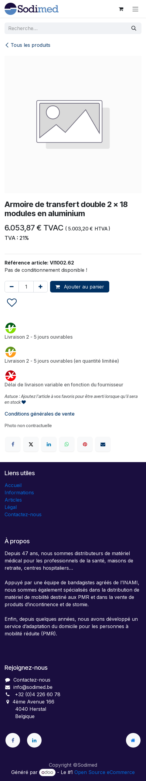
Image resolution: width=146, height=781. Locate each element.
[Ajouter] (40, 286)
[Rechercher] (133, 28)
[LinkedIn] (49, 444)
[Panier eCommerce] (121, 9)
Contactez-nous (23, 514)
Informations (19, 492)
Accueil (13, 485)
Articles (13, 500)
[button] (12, 303)
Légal (11, 507)
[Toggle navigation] (135, 8)
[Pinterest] (85, 444)
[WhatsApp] (66, 444)
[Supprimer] (12, 286)
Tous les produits (27, 45)
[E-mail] (103, 444)
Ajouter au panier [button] (79, 287)
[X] (31, 444)
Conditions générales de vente (40, 414)
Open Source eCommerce (104, 772)
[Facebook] (12, 444)
